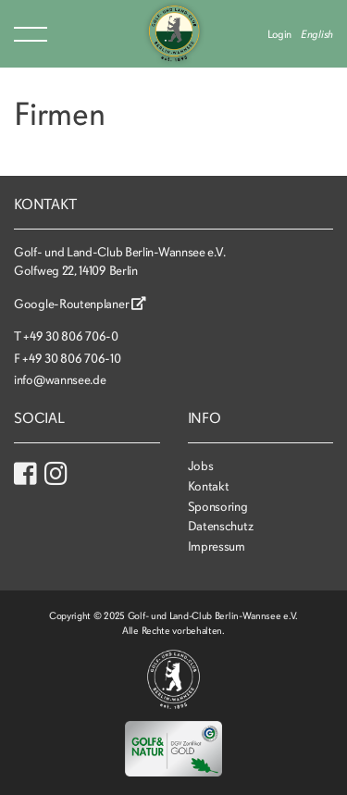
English (317, 34)
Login (279, 34)
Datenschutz (221, 526)
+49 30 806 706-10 (71, 358)
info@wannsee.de (60, 380)
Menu (30, 34)
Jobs (201, 466)
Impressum (216, 546)
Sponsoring (218, 507)
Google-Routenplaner (80, 304)
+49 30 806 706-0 (70, 336)
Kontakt (208, 486)
